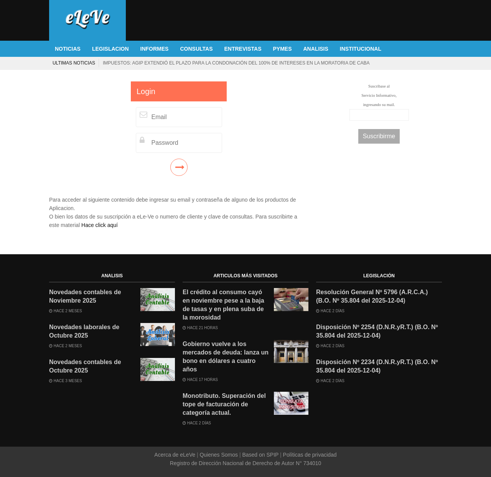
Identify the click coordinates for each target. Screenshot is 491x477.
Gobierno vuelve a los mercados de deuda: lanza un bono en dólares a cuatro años (226, 357)
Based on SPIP (260, 455)
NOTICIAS (68, 49)
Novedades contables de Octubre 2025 (85, 366)
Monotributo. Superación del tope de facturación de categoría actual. (224, 404)
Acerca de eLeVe (175, 455)
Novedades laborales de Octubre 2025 (84, 331)
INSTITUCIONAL (360, 49)
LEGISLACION (110, 49)
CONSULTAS (196, 49)
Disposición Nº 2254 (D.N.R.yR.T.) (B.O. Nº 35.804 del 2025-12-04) (377, 331)
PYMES (282, 49)
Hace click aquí (99, 225)
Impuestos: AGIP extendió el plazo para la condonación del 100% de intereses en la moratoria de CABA (236, 63)
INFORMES (154, 49)
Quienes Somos (218, 455)
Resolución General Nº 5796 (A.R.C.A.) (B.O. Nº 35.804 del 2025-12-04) (372, 296)
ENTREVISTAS (243, 49)
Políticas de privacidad (309, 455)
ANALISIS (315, 49)
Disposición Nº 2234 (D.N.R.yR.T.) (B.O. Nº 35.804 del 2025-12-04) (377, 366)
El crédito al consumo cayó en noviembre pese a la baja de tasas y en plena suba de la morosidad (223, 305)
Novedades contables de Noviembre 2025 (85, 296)
